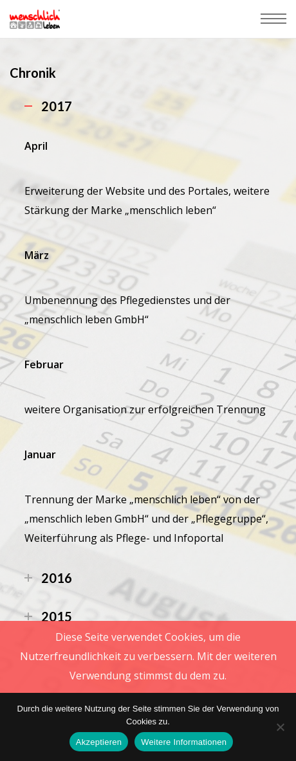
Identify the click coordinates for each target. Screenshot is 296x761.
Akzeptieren (99, 742)
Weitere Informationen (184, 742)
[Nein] (279, 727)
